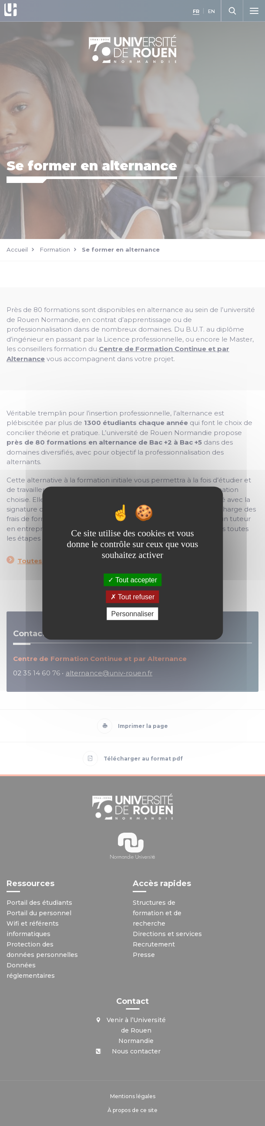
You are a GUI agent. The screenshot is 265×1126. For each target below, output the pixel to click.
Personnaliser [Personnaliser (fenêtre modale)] (132, 614)
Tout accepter (132, 579)
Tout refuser (133, 596)
